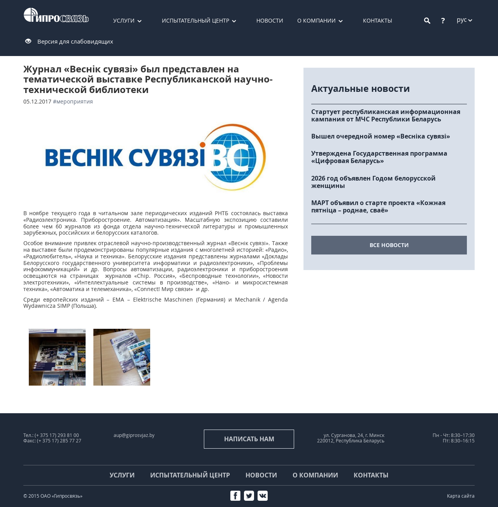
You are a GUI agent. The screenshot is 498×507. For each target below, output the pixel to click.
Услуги (124, 20)
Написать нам (249, 439)
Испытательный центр (195, 20)
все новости (389, 245)
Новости (269, 20)
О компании (316, 20)
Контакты (377, 20)
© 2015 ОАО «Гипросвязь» (52, 496)
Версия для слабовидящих (75, 41)
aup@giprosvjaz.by (134, 435)
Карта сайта (461, 496)
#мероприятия (73, 101)
